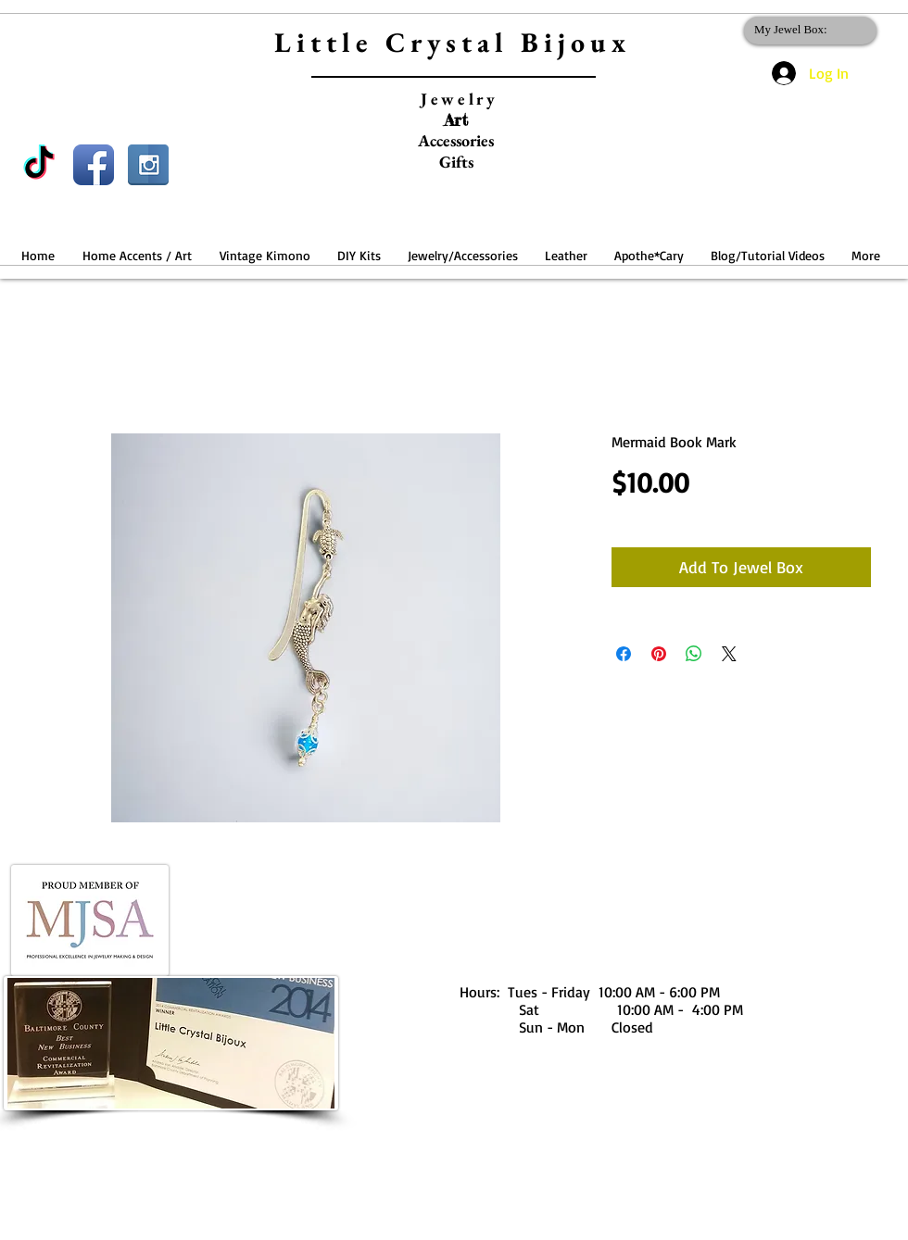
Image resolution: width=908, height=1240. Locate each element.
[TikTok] (39, 164)
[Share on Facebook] (623, 654)
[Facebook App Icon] (93, 164)
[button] (137, 247)
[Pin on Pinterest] (659, 654)
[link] (806, 29)
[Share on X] (729, 654)
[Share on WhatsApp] (694, 654)
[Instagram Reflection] (148, 164)
